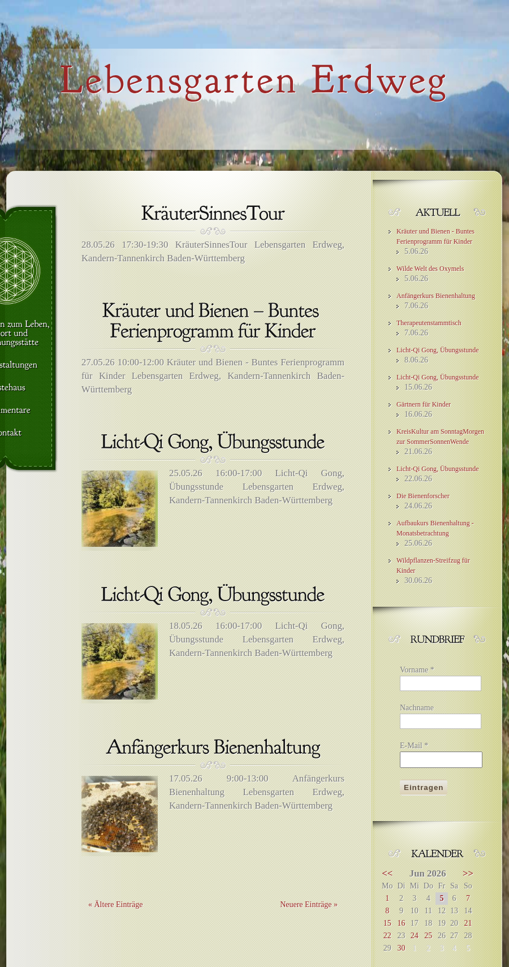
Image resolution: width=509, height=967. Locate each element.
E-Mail (414, 745)
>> (468, 873)
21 (468, 923)
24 (415, 935)
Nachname (417, 707)
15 (387, 923)
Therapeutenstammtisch (428, 323)
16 (401, 923)
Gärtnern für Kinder (423, 404)
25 (428, 935)
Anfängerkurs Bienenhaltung (435, 296)
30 (401, 948)
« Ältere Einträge (115, 904)
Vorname (417, 670)
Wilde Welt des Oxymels (430, 269)
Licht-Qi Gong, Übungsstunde (437, 350)
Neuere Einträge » (309, 904)
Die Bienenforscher (423, 496)
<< (387, 873)
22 (387, 935)
